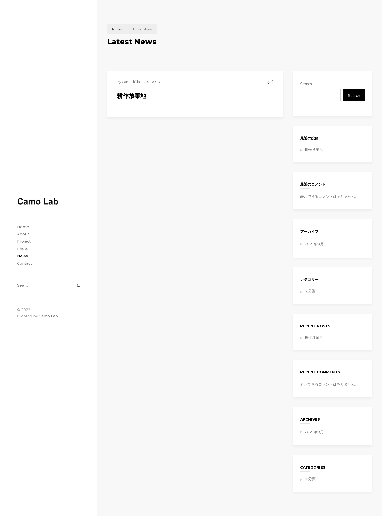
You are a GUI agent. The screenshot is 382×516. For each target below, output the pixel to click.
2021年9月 (314, 244)
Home (117, 29)
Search (306, 83)
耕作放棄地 (131, 95)
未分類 (310, 291)
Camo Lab (48, 316)
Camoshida (131, 82)
